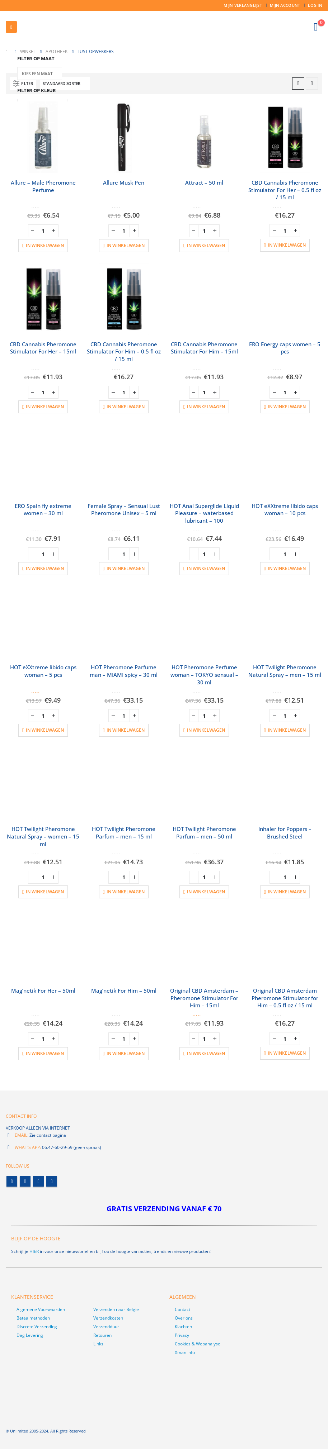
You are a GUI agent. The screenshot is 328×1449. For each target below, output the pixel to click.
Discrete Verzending (37, 1327)
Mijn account (285, 5)
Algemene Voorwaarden (41, 1309)
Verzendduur (106, 1327)
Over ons (184, 1318)
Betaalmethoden (33, 1318)
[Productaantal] (43, 230)
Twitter (25, 1181)
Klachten (183, 1327)
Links (98, 1344)
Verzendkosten (108, 1318)
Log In (315, 5)
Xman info (185, 1352)
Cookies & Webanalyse (197, 1344)
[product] (43, 137)
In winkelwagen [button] (45, 245)
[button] (11, 27)
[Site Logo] (56, 26)
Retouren (102, 1335)
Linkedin (51, 1181)
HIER (34, 1251)
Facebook (11, 1181)
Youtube (38, 1181)
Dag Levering (30, 1335)
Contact (182, 1309)
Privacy (182, 1335)
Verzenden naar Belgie (116, 1309)
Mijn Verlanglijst (243, 5)
